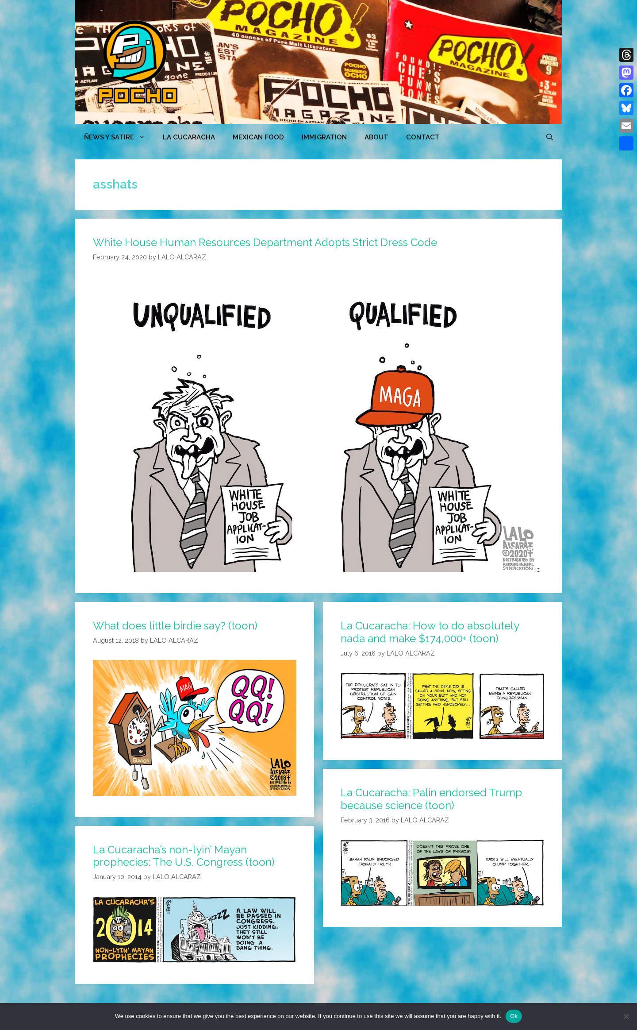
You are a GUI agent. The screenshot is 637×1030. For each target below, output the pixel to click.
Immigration (324, 137)
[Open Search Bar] (549, 137)
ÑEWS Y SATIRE (119, 137)
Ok (514, 1016)
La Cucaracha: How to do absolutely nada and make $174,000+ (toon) (430, 632)
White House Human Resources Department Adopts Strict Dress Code (265, 242)
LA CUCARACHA (189, 137)
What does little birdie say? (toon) (175, 625)
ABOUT (376, 137)
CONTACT (423, 137)
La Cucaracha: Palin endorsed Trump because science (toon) (431, 799)
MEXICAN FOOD (258, 137)
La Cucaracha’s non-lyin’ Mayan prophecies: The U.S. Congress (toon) (184, 856)
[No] (626, 1016)
